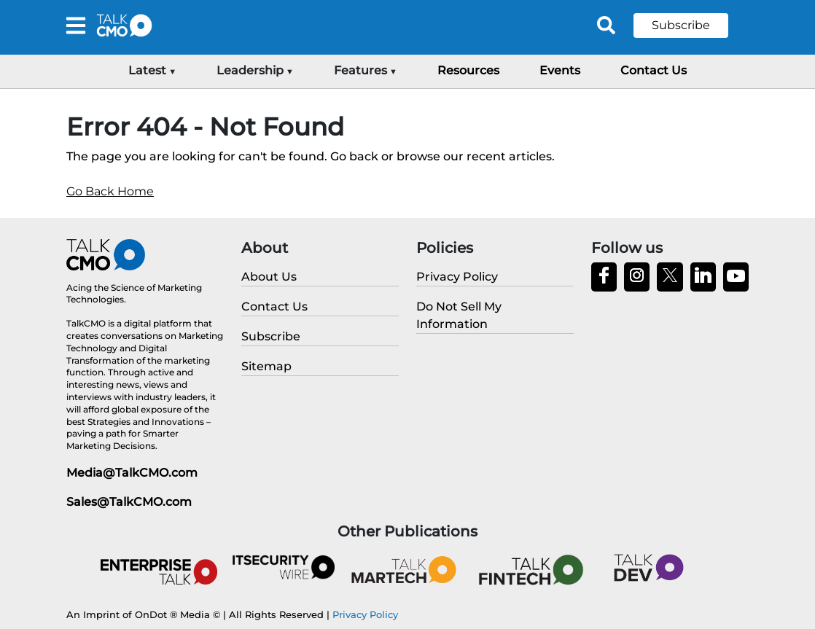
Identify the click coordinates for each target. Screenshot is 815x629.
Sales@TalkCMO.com (129, 502)
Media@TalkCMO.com (132, 473)
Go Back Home (110, 191)
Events (559, 70)
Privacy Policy (365, 614)
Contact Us (653, 70)
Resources (468, 70)
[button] (691, 25)
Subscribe (681, 25)
